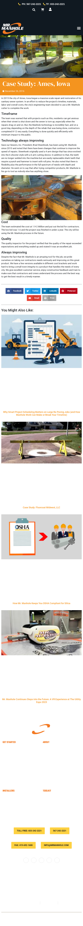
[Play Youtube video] (41, 197)
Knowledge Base (56, 806)
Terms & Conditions (69, 916)
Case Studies (54, 763)
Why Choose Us (56, 747)
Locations (52, 782)
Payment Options (57, 796)
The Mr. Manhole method (61, 758)
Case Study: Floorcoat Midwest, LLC (41, 507)
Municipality (17, 752)
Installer (15, 747)
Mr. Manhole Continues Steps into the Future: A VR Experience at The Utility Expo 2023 (41, 700)
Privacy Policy (53, 916)
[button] (33, 9)
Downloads (53, 811)
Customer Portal (56, 801)
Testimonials (54, 768)
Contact (42, 916)
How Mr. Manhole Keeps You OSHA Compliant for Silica (41, 603)
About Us (52, 752)
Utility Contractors (21, 763)
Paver (14, 758)
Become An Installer (18, 796)
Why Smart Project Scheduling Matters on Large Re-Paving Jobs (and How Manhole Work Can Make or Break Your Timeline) (41, 413)
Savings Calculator (17, 806)
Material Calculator (17, 801)
